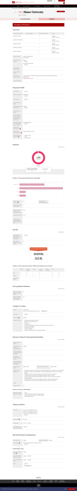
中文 (54, 0)
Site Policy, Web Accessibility (62, 481)
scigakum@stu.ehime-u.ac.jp (28, 78)
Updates (34, 481)
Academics (51, 19)
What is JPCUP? (47, 6)
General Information (25, 19)
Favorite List (62, 0)
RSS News (39, 481)
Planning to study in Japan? (28, 481)
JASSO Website (28, 465)
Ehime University (20, 8)
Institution (16, 8)
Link (26, 61)
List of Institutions (37, 6)
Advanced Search (26, 6)
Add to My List (61, 11)
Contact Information (51, 481)
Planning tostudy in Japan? (57, 6)
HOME (18, 6)
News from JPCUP (45, 481)
